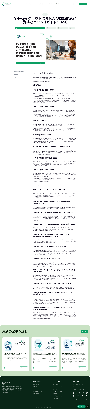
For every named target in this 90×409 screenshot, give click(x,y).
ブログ (57, 4)
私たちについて (32, 4)
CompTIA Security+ (37, 391)
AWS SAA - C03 (36, 384)
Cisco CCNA (36, 389)
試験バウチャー (42, 4)
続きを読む (24, 367)
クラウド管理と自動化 (19, 71)
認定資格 (51, 4)
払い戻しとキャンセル (58, 396)
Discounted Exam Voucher (59, 386)
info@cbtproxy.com (79, 386)
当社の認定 (55, 384)
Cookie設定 (55, 398)
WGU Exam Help (37, 396)
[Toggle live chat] (81, 406)
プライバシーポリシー (58, 391)
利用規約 (55, 393)
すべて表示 (84, 331)
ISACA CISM (36, 393)
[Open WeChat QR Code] (78, 396)
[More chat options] (87, 406)
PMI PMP (35, 386)
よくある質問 (56, 389)
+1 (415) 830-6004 (78, 384)
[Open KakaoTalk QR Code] (82, 396)
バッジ (15, 77)
